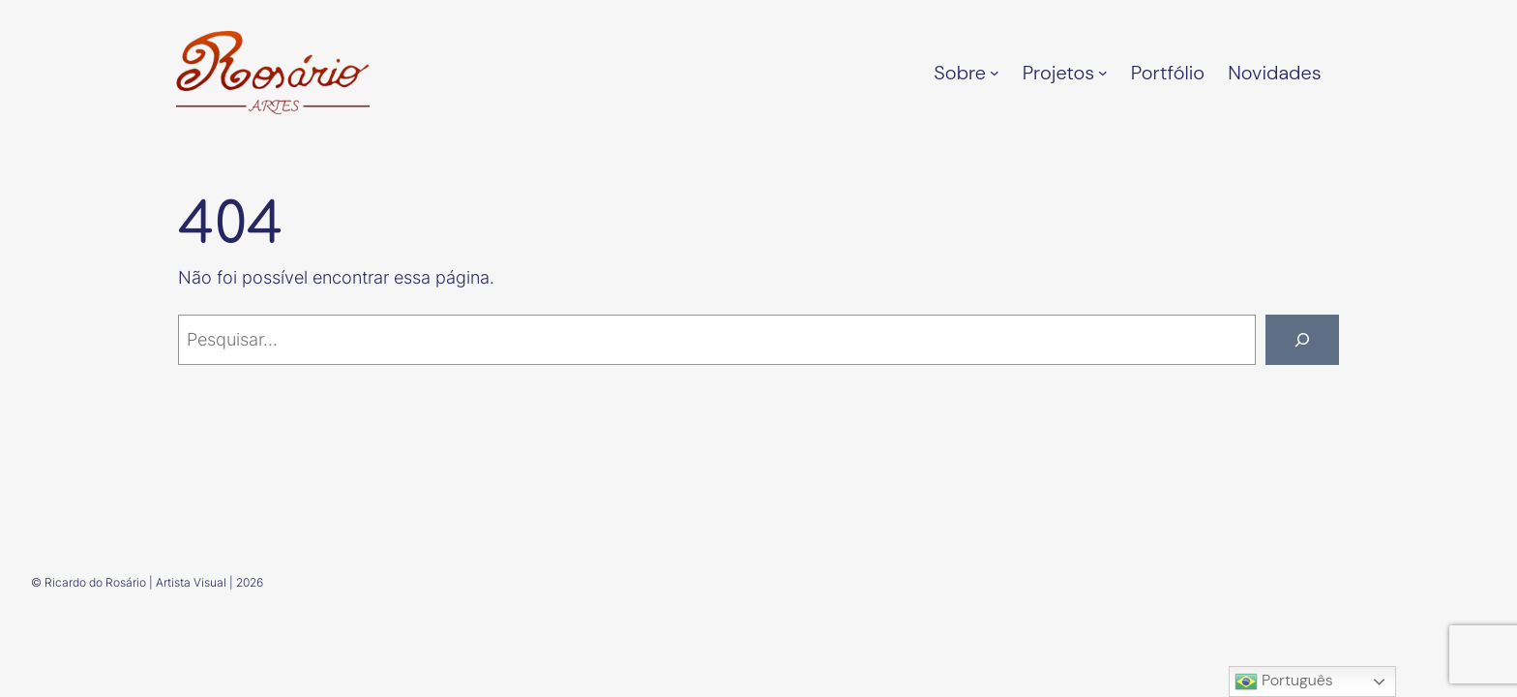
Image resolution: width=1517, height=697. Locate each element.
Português (1283, 681)
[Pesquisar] (1302, 340)
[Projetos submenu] (1103, 72)
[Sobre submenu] (994, 72)
